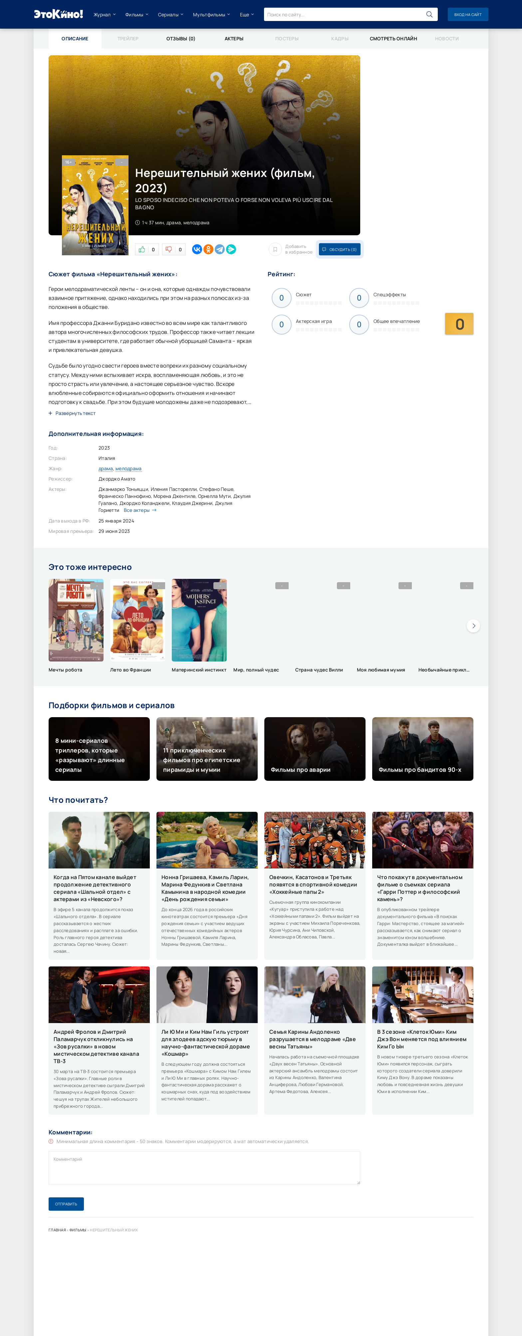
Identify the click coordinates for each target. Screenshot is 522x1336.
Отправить (66, 1203)
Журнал (102, 14)
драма (106, 468)
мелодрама (129, 468)
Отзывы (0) (181, 38)
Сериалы (168, 14)
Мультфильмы (209, 14)
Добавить (291, 249)
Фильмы (134, 14)
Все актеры (138, 510)
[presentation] (473, 626)
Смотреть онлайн (393, 38)
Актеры (234, 38)
